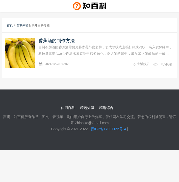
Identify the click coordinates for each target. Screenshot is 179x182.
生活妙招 (143, 64)
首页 (10, 25)
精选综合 (106, 108)
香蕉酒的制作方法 (56, 40)
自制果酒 (22, 25)
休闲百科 (68, 108)
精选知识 (87, 108)
